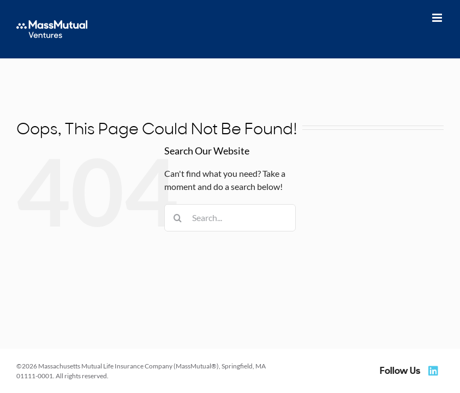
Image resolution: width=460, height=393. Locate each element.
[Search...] (230, 217)
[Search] (178, 217)
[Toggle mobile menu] (438, 17)
